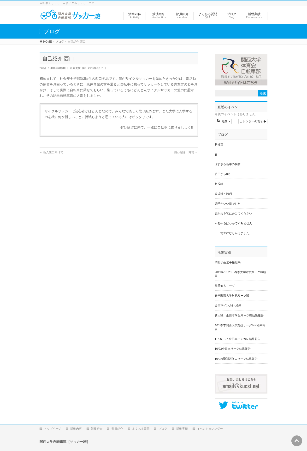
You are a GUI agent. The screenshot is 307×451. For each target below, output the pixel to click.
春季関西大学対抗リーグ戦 (232, 295)
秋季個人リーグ (226, 286)
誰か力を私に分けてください (233, 213)
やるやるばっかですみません (233, 223)
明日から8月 (223, 174)
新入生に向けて (51, 152)
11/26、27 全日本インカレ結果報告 (237, 339)
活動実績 (182, 428)
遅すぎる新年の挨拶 (228, 164)
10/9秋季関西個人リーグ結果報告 (236, 359)
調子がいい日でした (228, 203)
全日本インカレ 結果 (228, 305)
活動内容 (76, 428)
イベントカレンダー (210, 428)
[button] (223, 121)
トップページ (52, 428)
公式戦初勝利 (223, 194)
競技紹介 (96, 428)
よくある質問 (140, 428)
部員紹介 (117, 428)
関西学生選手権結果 (228, 262)
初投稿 (219, 144)
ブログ (163, 428)
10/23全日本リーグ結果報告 (233, 348)
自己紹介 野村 (186, 152)
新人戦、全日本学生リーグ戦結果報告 (239, 315)
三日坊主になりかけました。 (233, 233)
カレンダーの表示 (253, 121)
